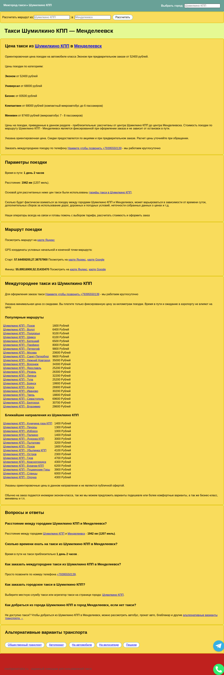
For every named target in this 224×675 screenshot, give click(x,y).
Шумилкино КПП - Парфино (21, 344)
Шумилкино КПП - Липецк (19, 375)
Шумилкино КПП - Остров (19, 454)
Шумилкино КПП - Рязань (19, 371)
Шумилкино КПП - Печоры (20, 427)
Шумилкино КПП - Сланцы (20, 473)
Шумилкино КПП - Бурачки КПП (23, 465)
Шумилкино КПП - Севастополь (23, 398)
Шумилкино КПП (40, 5)
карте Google (95, 259)
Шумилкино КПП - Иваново (20, 391)
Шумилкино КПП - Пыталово (21, 442)
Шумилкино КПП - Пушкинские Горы (26, 469)
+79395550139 (66, 574)
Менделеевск (88, 46)
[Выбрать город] (202, 6)
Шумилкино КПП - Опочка (20, 477)
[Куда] (93, 17)
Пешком (131, 644)
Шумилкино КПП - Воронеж (20, 364)
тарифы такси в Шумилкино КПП (110, 192)
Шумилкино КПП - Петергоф (21, 348)
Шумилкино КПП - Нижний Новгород (26, 360)
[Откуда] (52, 17)
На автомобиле (82, 644)
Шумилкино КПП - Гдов (18, 458)
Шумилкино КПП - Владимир (21, 406)
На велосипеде (109, 644)
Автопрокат (56, 644)
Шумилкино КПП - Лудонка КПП (23, 438)
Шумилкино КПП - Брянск (19, 383)
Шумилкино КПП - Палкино (20, 435)
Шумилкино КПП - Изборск (20, 431)
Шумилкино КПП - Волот (19, 329)
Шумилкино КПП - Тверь (19, 394)
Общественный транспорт (25, 644)
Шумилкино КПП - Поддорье (21, 333)
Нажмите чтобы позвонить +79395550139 (94, 148)
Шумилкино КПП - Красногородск (24, 461)
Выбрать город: (172, 5)
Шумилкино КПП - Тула (18, 379)
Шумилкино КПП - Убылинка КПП (24, 450)
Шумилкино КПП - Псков (19, 325)
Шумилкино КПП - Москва (20, 352)
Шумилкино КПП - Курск (18, 387)
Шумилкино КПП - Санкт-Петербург (26, 356)
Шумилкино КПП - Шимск (19, 337)
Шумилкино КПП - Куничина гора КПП (27, 423)
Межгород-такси (15, 5)
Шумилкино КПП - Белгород (21, 402)
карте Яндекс (46, 240)
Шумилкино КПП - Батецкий (21, 341)
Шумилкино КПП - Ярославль (22, 368)
